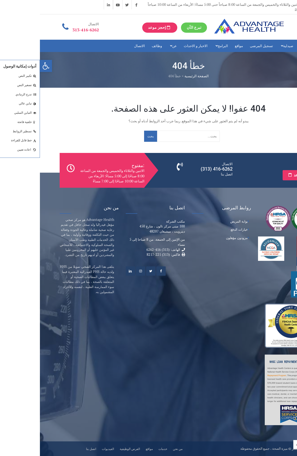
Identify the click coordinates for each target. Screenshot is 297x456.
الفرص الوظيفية (90, 449)
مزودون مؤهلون (197, 238)
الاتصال (99, 45)
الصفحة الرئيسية (157, 76)
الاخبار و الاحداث (156, 45)
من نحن (138, 449)
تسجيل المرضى (221, 45)
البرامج (183, 45)
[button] (6, 66)
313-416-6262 (45, 29)
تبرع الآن (154, 27)
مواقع (199, 45)
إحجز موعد (120, 27)
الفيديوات (68, 449)
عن (134, 45)
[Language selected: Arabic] (265, 444)
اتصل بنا (51, 449)
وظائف (117, 45)
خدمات (269, 45)
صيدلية (248, 45)
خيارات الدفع (199, 229)
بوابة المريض (199, 221)
